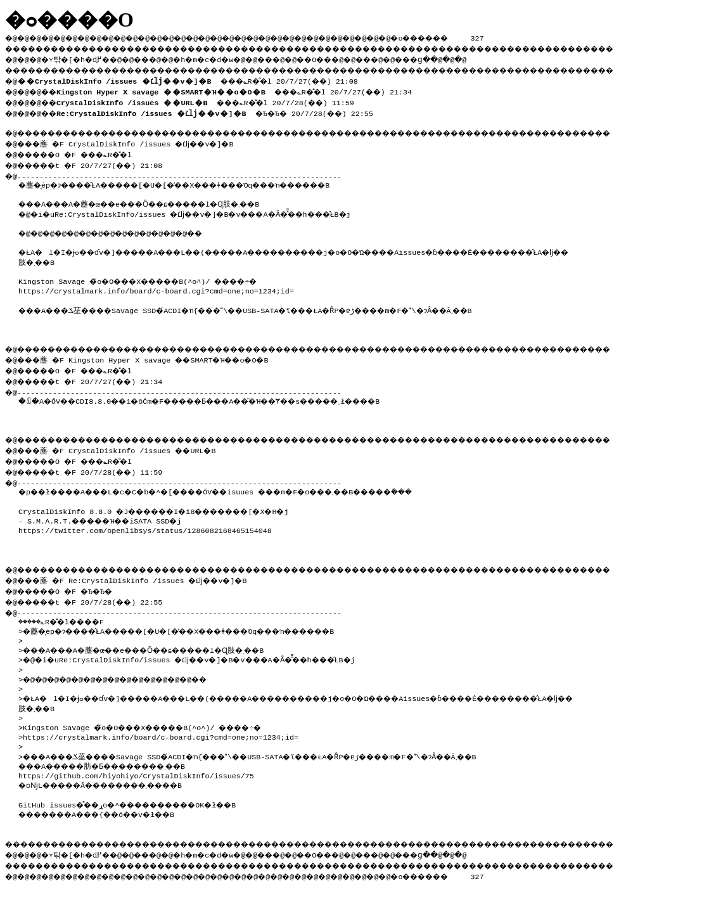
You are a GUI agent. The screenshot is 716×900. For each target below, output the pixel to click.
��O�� (349, 58)
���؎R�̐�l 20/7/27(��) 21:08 (193, 79)
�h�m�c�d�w (224, 58)
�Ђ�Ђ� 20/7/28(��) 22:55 (224, 109)
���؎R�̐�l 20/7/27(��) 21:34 (245, 89)
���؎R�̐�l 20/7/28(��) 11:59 (216, 99)
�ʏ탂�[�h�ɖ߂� (82, 58)
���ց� (460, 58)
